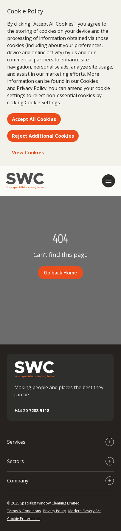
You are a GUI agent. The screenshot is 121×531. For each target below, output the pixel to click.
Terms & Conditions (24, 510)
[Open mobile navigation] (108, 180)
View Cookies (28, 152)
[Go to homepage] (25, 181)
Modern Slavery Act (84, 510)
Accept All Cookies (34, 119)
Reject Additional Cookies (43, 136)
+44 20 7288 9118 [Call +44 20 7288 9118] (31, 410)
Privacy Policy (54, 510)
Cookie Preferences (23, 518)
